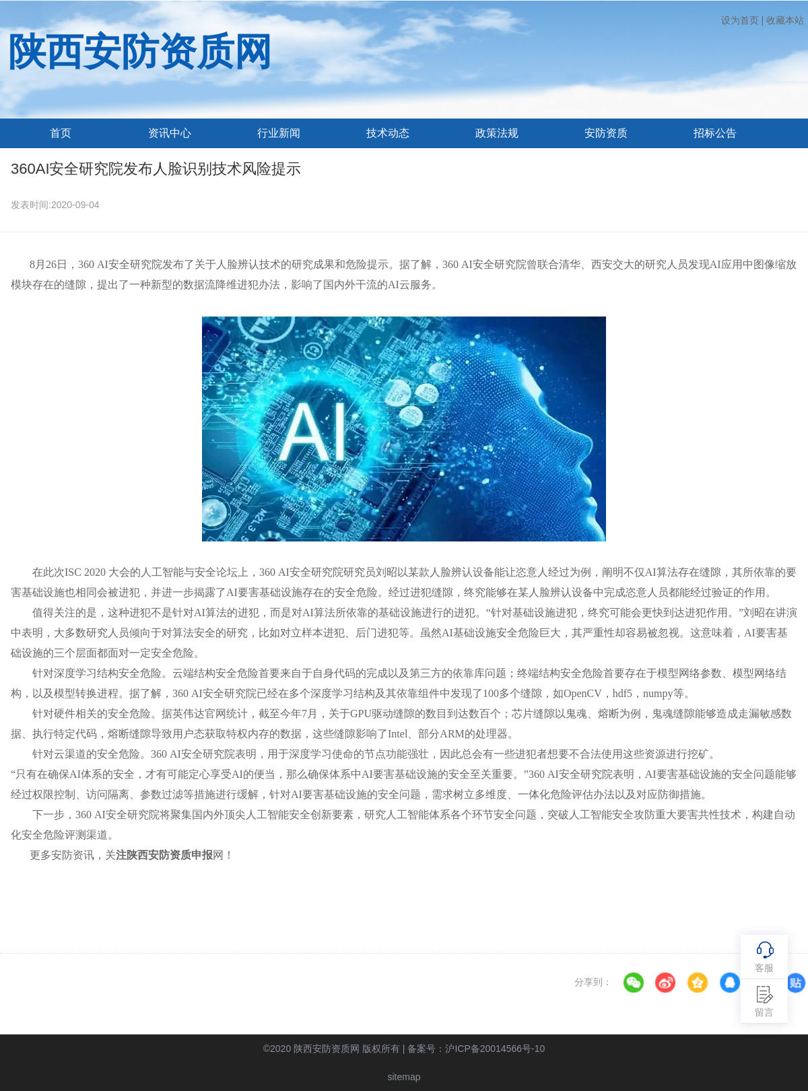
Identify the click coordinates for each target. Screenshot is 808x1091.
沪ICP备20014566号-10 (495, 1048)
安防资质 (606, 133)
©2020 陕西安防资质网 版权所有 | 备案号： (404, 1048)
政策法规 (496, 133)
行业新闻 (278, 133)
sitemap (403, 1076)
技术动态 (387, 133)
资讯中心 (169, 133)
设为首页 (740, 20)
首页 (60, 133)
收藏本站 (785, 20)
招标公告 (715, 133)
